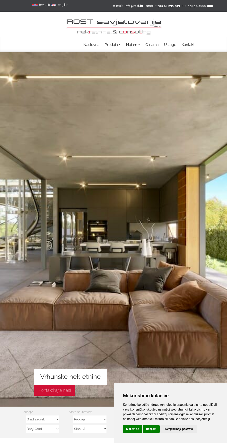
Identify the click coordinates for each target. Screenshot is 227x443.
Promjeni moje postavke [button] (179, 429)
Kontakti (188, 44)
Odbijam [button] (151, 429)
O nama (152, 44)
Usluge (170, 44)
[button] (17, 229)
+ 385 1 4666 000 (200, 6)
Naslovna (91, 44)
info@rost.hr (134, 6)
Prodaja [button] (111, 44)
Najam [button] (131, 44)
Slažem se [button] (132, 429)
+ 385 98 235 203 (167, 6)
